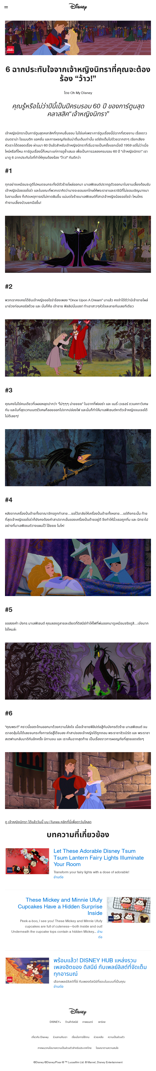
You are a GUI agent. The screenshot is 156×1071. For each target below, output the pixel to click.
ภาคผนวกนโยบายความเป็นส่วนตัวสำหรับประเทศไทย (65, 1048)
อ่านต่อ (58, 877)
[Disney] (78, 7)
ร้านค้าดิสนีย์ (71, 1022)
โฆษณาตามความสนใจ (107, 1048)
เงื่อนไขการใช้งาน (80, 1037)
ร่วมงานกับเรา (60, 1037)
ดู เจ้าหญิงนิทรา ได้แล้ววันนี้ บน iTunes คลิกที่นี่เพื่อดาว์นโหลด (48, 822)
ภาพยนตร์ (87, 1022)
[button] (6, 7)
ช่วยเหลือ (98, 1037)
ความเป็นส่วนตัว (116, 1037)
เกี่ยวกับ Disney (40, 1037)
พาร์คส (101, 1022)
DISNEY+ (55, 1022)
